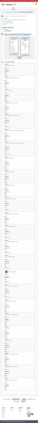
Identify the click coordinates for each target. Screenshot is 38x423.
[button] (18, 58)
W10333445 (7, 118)
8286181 (6, 244)
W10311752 (7, 93)
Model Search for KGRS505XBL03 (12, 12)
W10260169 (7, 174)
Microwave (3, 413)
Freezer (3, 411)
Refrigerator (3, 412)
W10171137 (7, 133)
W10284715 (7, 369)
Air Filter (20, 409)
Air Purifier (20, 411)
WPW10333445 (7, 120)
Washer (11, 409)
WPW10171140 (7, 148)
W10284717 (7, 357)
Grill (2, 416)
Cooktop (3, 415)
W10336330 (7, 176)
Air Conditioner (20, 408)
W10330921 (7, 201)
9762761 (6, 80)
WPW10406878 (7, 231)
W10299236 (7, 161)
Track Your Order (29, 411)
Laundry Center (12, 410)
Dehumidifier (20, 410)
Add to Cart (8, 126)
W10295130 (7, 274)
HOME (14, 7)
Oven (2, 414)
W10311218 (7, 331)
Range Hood (3, 417)
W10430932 (7, 68)
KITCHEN (18, 7)
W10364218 (7, 317)
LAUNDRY (24, 7)
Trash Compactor (4, 410)
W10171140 (7, 146)
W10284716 (7, 383)
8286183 (6, 229)
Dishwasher (3, 409)
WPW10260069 (7, 345)
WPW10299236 (7, 163)
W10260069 (7, 343)
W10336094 (7, 259)
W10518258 (7, 319)
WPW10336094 (7, 261)
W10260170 (7, 188)
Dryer (11, 408)
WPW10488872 (7, 371)
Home (3, 12)
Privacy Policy (28, 410)
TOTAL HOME (30, 7)
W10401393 (7, 203)
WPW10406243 (7, 246)
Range (3, 408)
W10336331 (7, 190)
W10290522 (7, 304)
